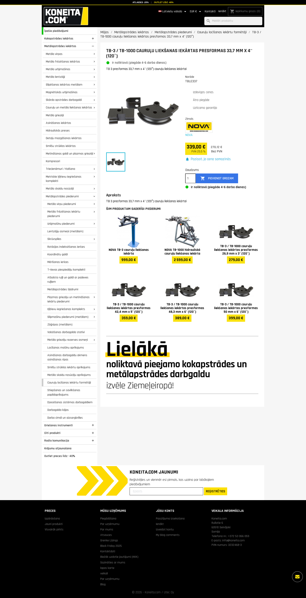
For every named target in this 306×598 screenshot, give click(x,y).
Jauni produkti (54, 524)
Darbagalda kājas (58, 410)
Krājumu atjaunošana (57, 448)
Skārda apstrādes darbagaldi (64, 100)
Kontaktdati (107, 551)
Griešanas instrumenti (58, 425)
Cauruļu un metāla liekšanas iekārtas (69, 107)
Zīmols (189, 119)
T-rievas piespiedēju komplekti (66, 270)
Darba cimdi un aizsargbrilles (65, 418)
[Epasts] (166, 491)
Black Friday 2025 (111, 546)
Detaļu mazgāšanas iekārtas (64, 138)
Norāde (189, 77)
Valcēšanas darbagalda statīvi (66, 332)
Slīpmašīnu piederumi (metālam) (67, 317)
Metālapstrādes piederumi (62, 196)
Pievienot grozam (217, 178)
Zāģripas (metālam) (59, 324)
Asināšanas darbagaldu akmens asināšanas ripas (67, 357)
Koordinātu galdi (57, 254)
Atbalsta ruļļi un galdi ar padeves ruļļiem (67, 279)
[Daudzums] (190, 178)
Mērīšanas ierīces (57, 262)
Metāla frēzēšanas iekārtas (63, 61)
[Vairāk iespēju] (297, 576)
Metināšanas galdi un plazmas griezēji (69, 154)
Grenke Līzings (109, 540)
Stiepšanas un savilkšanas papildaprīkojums (63, 392)
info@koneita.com (233, 540)
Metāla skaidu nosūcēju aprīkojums (69, 375)
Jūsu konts (165, 511)
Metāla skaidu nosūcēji (60, 188)
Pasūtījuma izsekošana (170, 518)
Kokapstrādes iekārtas (58, 38)
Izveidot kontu (165, 529)
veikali (104, 573)
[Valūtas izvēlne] (196, 11)
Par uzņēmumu (109, 524)
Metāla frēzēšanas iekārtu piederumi (63, 214)
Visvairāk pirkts (54, 529)
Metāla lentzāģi (55, 77)
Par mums (106, 529)
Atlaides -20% (141, 2)
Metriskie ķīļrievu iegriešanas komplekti (63, 179)
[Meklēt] (233, 21)
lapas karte (107, 568)
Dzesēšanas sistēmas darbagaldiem (70, 402)
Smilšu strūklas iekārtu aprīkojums (68, 367)
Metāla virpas (54, 54)
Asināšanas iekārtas (58, 123)
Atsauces (106, 535)
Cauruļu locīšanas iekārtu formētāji (69, 382)
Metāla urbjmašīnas (58, 69)
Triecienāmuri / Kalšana (60, 169)
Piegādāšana (108, 518)
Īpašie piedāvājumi (56, 31)
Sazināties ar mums (112, 562)
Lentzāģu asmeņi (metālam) (65, 231)
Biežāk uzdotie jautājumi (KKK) (119, 557)
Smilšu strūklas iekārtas (61, 146)
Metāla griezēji (55, 115)
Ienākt (222, 11)
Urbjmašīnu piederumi (61, 224)
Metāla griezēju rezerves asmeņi (67, 340)
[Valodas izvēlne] (173, 11)
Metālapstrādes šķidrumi (62, 289)
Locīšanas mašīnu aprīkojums (65, 348)
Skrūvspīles (54, 239)
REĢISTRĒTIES (215, 491)
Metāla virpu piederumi (61, 204)
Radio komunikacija (56, 440)
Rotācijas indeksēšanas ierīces (66, 247)
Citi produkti (52, 433)
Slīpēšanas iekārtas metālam (64, 85)
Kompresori (53, 161)
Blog (103, 584)
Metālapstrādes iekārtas (60, 46)
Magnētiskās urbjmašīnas (61, 92)
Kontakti (210, 11)
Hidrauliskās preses (58, 130)
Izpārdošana (52, 518)
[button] (208, 159)
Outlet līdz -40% (163, 2)
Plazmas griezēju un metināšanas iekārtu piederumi (68, 299)
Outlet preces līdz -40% (59, 456)
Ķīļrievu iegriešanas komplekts (66, 309)
